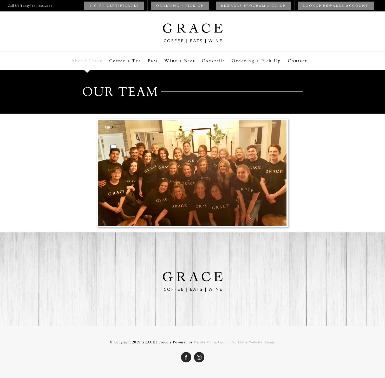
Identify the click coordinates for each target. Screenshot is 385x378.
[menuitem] (114, 5)
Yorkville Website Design (253, 342)
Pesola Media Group (211, 342)
